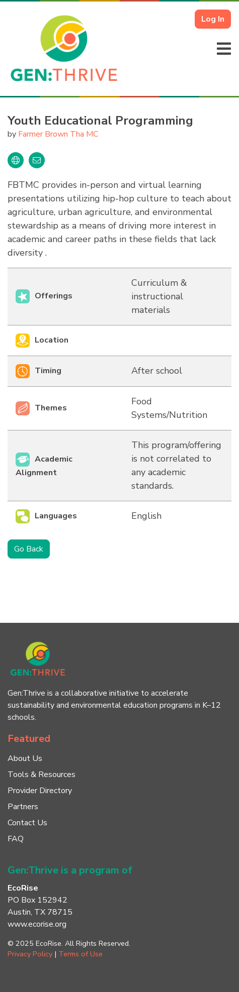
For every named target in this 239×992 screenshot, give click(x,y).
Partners (23, 806)
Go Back (28, 549)
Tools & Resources (41, 774)
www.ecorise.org (37, 924)
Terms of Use (80, 954)
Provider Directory (40, 790)
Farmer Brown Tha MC (58, 134)
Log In (212, 19)
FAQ (16, 838)
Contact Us (27, 822)
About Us (25, 758)
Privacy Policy (30, 954)
